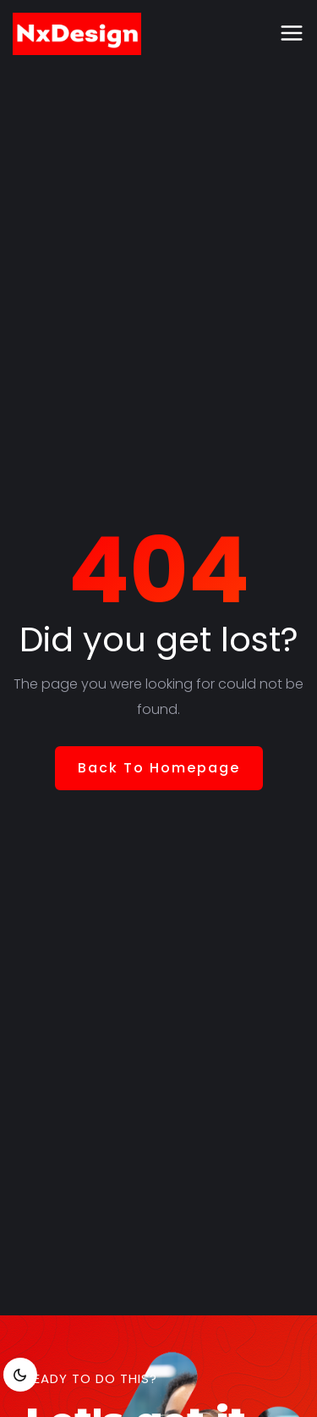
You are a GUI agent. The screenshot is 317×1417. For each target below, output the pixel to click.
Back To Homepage (159, 768)
